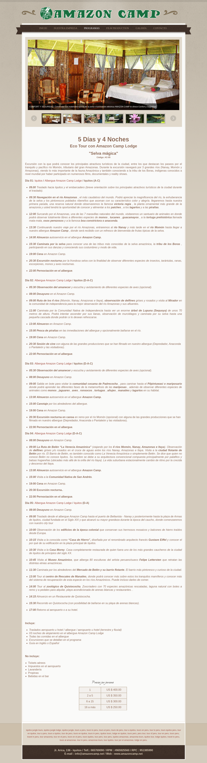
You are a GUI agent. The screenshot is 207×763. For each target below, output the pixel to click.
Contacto (160, 28)
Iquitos (39, 180)
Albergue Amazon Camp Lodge (64, 180)
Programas (91, 28)
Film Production (117, 28)
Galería (141, 28)
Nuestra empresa (65, 28)
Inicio (43, 28)
